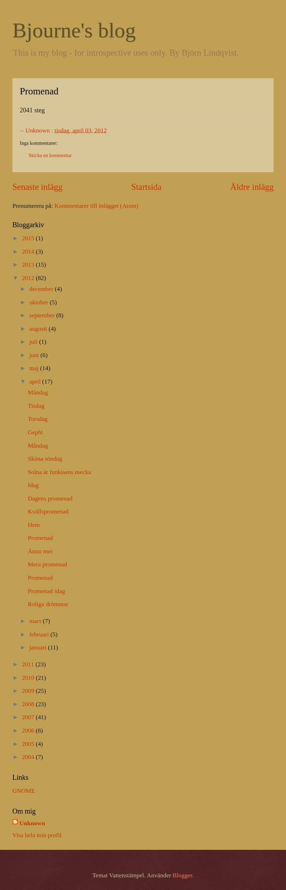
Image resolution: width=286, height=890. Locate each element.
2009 (29, 690)
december (42, 288)
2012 (29, 277)
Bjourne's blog (74, 30)
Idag (33, 484)
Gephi (35, 432)
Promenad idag (46, 591)
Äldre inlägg (252, 187)
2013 (29, 264)
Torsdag (38, 418)
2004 (29, 756)
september (42, 315)
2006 (29, 730)
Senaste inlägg (37, 187)
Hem (34, 524)
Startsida (146, 187)
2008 (29, 704)
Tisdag (36, 405)
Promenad (40, 537)
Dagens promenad (50, 498)
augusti (39, 328)
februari (39, 634)
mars (36, 620)
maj (34, 368)
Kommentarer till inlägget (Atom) (96, 205)
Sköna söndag (45, 458)
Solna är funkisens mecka (59, 471)
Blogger (182, 875)
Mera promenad (47, 564)
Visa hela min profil (36, 835)
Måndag (38, 392)
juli (34, 341)
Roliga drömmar (48, 604)
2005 (29, 743)
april (35, 381)
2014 (29, 251)
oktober (39, 302)
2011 (29, 664)
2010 (29, 677)
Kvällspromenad (48, 511)
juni (35, 355)
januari (38, 647)
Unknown (32, 823)
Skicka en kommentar (50, 155)
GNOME (23, 790)
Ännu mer (40, 551)
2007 (29, 717)
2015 (29, 238)
